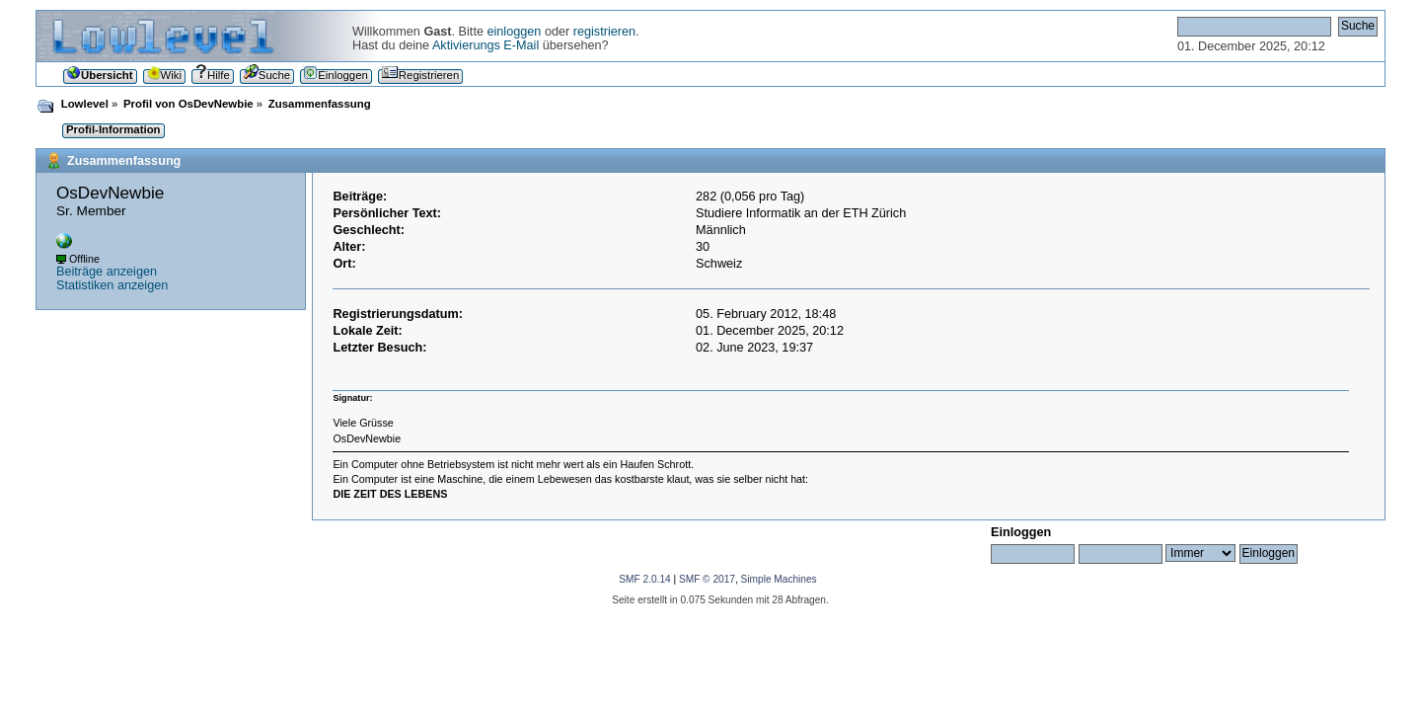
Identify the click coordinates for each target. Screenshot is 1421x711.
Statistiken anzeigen (112, 285)
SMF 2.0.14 (644, 579)
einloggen (513, 32)
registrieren (604, 32)
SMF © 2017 (707, 579)
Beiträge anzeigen (106, 271)
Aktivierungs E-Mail (485, 45)
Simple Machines (779, 579)
